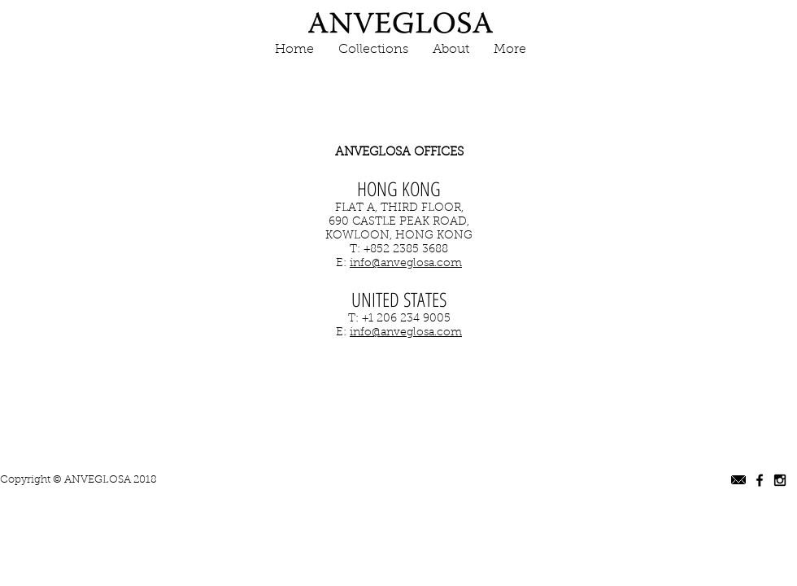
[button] (373, 50)
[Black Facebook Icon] (759, 480)
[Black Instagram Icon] (780, 480)
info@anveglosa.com (406, 263)
